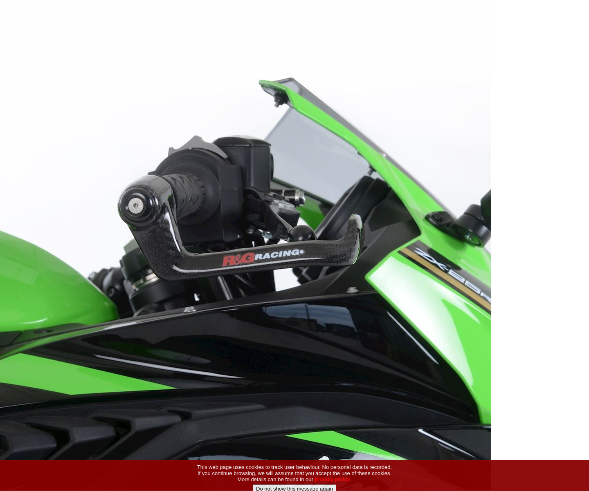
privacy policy (333, 484)
